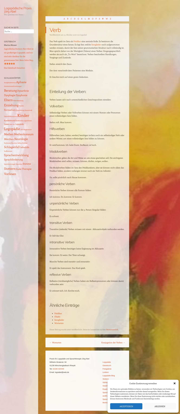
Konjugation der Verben (113, 342)
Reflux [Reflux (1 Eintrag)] (20, 143)
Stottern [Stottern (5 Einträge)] (9, 168)
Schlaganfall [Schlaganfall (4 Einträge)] (12, 147)
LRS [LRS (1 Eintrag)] (21, 129)
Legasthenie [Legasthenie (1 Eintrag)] (28, 121)
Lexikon (106, 372)
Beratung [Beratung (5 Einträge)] (10, 90)
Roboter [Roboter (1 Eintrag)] (24, 143)
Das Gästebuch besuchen (14, 68)
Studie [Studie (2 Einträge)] (18, 169)
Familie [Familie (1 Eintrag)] (21, 106)
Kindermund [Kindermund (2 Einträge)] (9, 120)
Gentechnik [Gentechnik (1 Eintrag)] (28, 110)
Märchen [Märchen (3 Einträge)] (9, 139)
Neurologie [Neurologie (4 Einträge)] (21, 139)
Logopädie (107, 362)
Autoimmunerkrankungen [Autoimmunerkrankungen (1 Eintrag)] (13, 86)
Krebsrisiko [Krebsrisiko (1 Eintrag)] (19, 121)
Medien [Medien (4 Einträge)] (9, 134)
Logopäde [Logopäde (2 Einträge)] (19, 124)
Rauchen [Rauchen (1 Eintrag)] (14, 143)
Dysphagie (107, 389)
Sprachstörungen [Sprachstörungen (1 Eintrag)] (10, 164)
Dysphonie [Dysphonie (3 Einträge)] (21, 95)
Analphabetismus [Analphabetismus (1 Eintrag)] (10, 83)
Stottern (106, 379)
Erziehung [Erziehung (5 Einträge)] (11, 105)
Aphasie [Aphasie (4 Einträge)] (21, 82)
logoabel (83, 35)
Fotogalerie (107, 369)
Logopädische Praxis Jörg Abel (18, 9)
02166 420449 (58, 369)
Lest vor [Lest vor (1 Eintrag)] (12, 124)
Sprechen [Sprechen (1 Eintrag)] (19, 164)
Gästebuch (107, 365)
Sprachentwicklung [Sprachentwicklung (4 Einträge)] (16, 155)
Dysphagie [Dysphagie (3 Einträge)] (9, 95)
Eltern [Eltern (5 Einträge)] (8, 100)
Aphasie (106, 382)
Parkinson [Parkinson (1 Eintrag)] (7, 143)
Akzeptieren (126, 406)
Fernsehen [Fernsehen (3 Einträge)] (10, 109)
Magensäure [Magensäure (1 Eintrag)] (27, 129)
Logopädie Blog (109, 376)
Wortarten (59, 323)
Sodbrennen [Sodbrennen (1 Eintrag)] (8, 151)
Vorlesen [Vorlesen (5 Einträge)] (10, 174)
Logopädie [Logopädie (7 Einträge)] (12, 128)
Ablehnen (160, 406)
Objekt (57, 316)
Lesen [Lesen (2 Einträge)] (6, 124)
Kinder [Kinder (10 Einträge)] (23, 115)
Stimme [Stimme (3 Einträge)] (27, 163)
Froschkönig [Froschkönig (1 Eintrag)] (20, 110)
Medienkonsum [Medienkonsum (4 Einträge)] (24, 134)
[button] (174, 383)
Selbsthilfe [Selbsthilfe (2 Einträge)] (24, 147)
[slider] (9, 63)
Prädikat (77, 41)
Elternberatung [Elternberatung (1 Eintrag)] (18, 100)
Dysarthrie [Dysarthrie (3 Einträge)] (23, 90)
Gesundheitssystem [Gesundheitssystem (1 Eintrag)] (10, 116)
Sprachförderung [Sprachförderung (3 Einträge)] (13, 159)
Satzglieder (96, 44)
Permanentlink (112, 329)
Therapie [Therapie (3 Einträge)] (27, 168)
